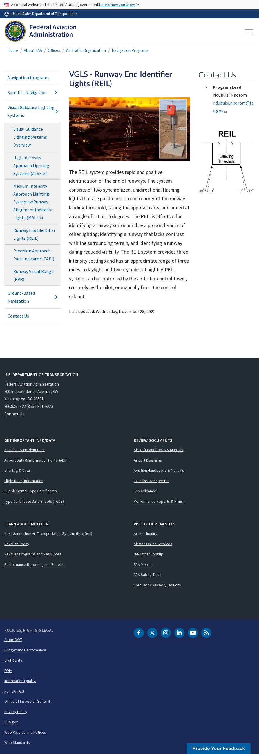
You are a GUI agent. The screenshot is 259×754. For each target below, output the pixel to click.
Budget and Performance (25, 650)
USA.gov (11, 721)
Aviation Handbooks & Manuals (159, 470)
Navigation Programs (130, 50)
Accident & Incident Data (24, 449)
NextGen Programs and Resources (32, 553)
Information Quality (20, 680)
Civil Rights (13, 660)
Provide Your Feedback (218, 748)
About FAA (33, 50)
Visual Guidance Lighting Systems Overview (30, 137)
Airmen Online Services (153, 543)
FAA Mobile (143, 564)
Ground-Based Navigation (32, 297)
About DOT (13, 639)
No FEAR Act (14, 691)
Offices (54, 50)
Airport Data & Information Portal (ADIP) (36, 460)
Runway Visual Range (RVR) (33, 275)
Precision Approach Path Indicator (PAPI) (33, 254)
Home (13, 50)
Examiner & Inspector (151, 480)
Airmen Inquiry (145, 533)
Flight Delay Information (23, 480)
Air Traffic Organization (86, 50)
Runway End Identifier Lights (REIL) (34, 234)
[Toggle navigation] (248, 31)
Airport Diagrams (148, 460)
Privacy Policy (15, 711)
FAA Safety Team (148, 574)
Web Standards (17, 742)
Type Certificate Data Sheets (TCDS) (34, 501)
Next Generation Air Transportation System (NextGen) (48, 533)
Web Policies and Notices (25, 732)
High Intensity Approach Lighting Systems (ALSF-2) (31, 165)
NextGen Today (16, 543)
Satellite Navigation (32, 92)
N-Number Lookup (148, 553)
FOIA (8, 670)
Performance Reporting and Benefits (35, 564)
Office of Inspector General (27, 701)
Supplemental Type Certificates (30, 490)
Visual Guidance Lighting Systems (32, 111)
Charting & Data (17, 470)
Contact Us (18, 316)
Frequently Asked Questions (157, 584)
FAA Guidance (145, 490)
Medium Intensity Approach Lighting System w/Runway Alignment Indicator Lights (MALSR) (33, 201)
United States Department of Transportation (45, 13)
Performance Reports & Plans (158, 501)
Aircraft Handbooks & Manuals (158, 449)
